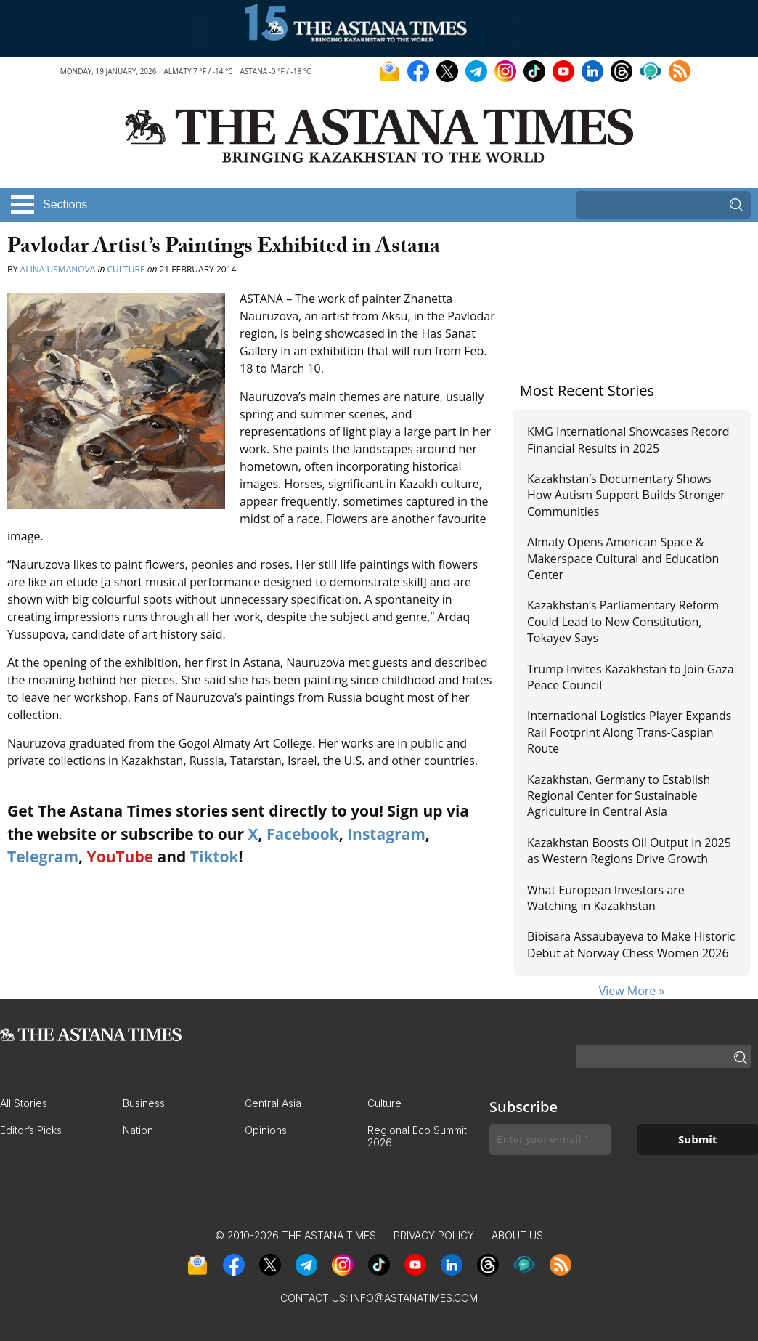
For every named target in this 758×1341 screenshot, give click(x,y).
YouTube (120, 856)
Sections (65, 204)
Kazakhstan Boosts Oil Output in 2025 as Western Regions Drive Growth (629, 851)
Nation (138, 1130)
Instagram (386, 834)
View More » (632, 991)
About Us (517, 1235)
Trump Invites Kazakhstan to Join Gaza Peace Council (630, 677)
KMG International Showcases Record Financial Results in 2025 (628, 439)
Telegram (42, 856)
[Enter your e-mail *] (550, 1139)
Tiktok (214, 856)
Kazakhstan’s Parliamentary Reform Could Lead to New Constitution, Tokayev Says (623, 621)
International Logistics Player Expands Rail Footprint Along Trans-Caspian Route (629, 732)
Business (144, 1103)
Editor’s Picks (31, 1130)
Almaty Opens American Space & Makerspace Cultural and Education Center (623, 558)
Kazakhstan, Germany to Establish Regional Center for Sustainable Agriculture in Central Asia (618, 795)
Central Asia (273, 1103)
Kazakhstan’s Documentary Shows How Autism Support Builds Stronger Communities (626, 495)
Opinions (266, 1130)
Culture (126, 269)
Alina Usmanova (58, 269)
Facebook (302, 834)
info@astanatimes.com (414, 1298)
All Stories (23, 1103)
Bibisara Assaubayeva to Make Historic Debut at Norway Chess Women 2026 (631, 944)
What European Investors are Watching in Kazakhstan (606, 898)
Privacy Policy (434, 1235)
